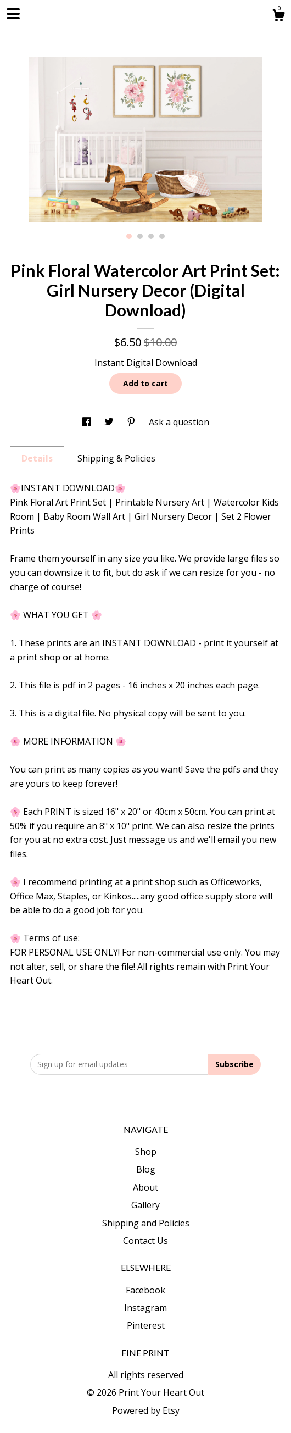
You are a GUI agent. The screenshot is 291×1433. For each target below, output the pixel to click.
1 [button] (129, 236)
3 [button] (151, 236)
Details (37, 458)
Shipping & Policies (116, 458)
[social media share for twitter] (110, 422)
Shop (145, 1152)
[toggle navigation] (13, 13)
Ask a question (179, 422)
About (145, 1187)
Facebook (145, 1290)
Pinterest (146, 1325)
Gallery (145, 1205)
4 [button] (162, 236)
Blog (145, 1169)
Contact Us (145, 1241)
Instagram (145, 1308)
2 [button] (140, 236)
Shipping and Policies (145, 1223)
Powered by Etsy (146, 1410)
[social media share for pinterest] (132, 422)
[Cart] (278, 16)
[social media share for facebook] (87, 422)
